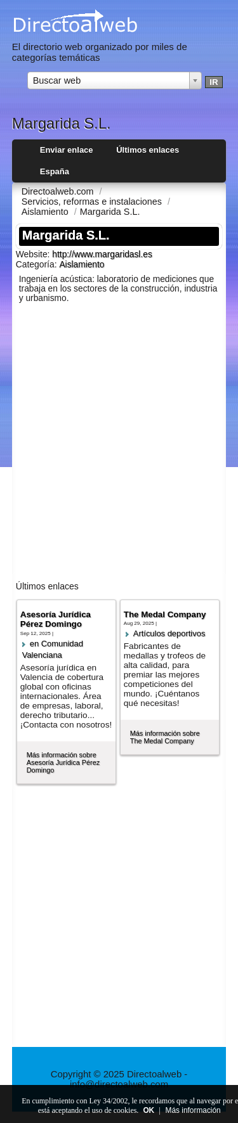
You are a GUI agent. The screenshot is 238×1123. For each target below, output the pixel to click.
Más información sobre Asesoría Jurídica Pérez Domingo (63, 762)
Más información (193, 1110)
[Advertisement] (119, 444)
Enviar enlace (66, 150)
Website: (34, 254)
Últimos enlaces (147, 150)
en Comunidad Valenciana (52, 649)
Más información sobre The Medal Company (165, 737)
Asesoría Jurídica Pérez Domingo (55, 619)
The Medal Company (165, 614)
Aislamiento (81, 264)
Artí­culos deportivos (169, 633)
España (54, 171)
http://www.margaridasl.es (102, 254)
